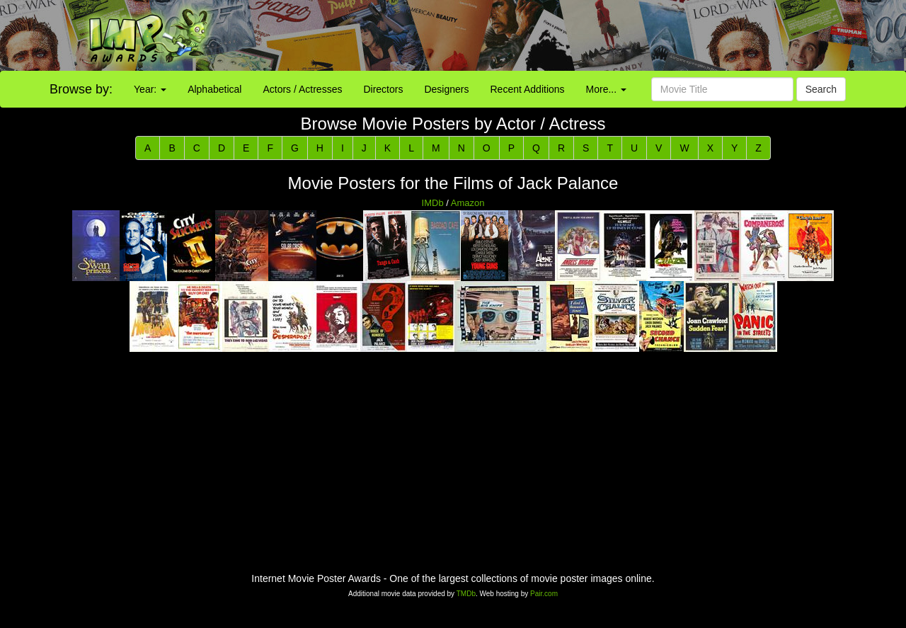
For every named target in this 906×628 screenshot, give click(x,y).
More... (606, 89)
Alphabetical (214, 89)
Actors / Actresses (302, 89)
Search (821, 89)
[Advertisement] (566, 35)
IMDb (433, 203)
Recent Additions (528, 89)
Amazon (468, 203)
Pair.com (544, 594)
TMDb (466, 594)
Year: (150, 89)
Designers (446, 89)
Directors (383, 89)
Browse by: (81, 89)
